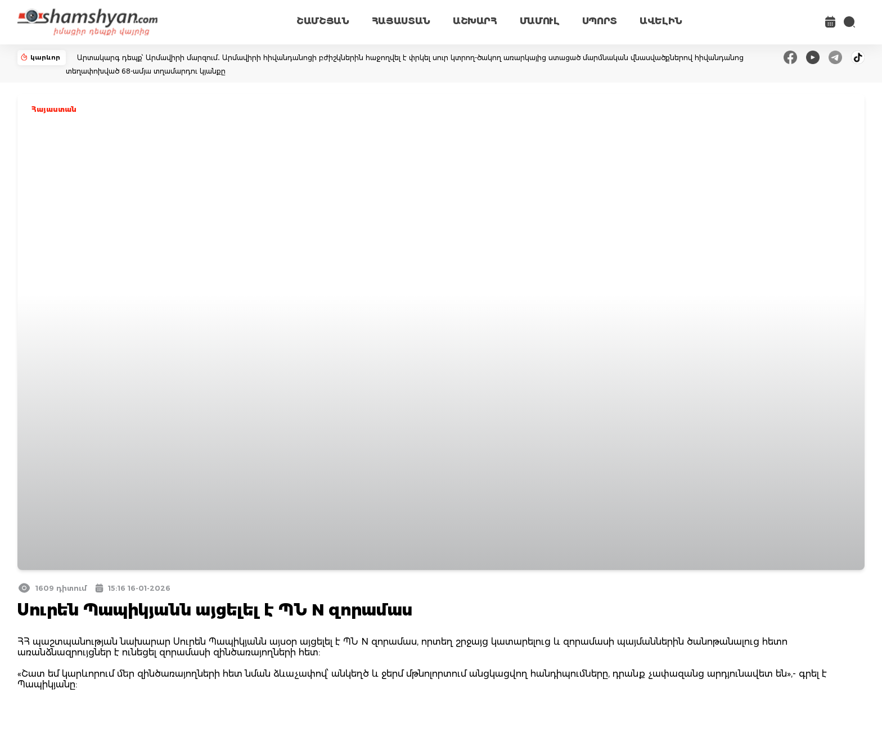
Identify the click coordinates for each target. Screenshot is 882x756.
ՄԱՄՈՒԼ (540, 21)
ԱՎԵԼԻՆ (661, 21)
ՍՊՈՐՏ (599, 21)
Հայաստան (54, 109)
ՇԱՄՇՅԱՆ (322, 21)
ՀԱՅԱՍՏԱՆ (401, 21)
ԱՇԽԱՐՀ (475, 21)
